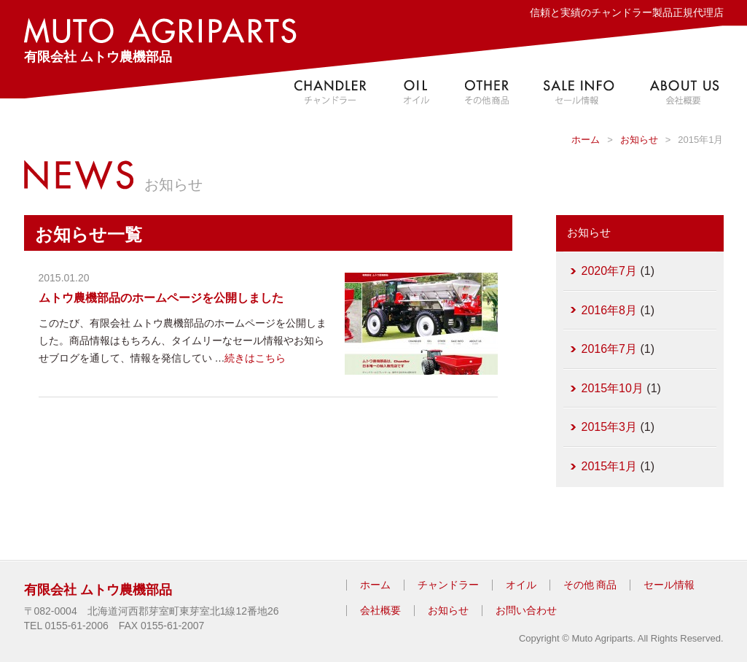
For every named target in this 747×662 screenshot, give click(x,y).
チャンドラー (448, 585)
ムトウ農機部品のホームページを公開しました (161, 298)
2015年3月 (610, 427)
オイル (521, 585)
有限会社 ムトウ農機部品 (160, 41)
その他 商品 (590, 585)
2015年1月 (610, 466)
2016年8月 (610, 310)
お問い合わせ (526, 610)
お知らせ (639, 139)
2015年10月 (613, 388)
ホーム (585, 139)
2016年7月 (610, 349)
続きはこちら (255, 358)
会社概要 (380, 610)
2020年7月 (610, 271)
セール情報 (669, 585)
